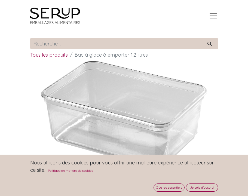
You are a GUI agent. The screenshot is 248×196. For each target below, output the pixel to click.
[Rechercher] (209, 43)
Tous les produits (49, 55)
